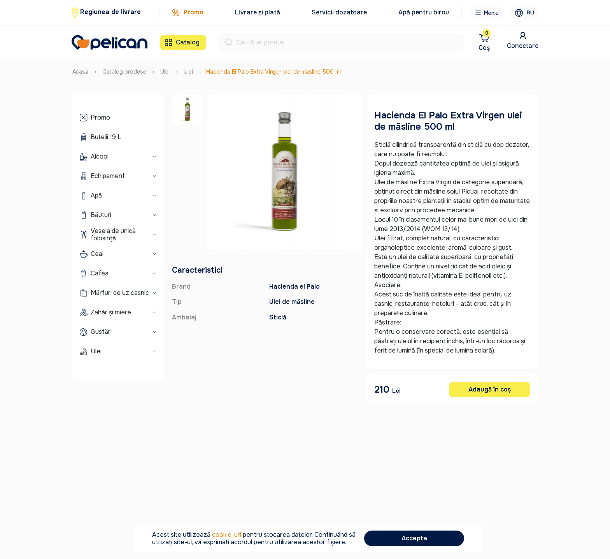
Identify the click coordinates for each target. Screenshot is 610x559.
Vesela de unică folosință (113, 231)
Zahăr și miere (111, 309)
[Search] (350, 41)
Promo (187, 12)
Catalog (182, 41)
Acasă (80, 68)
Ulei (165, 68)
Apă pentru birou (423, 12)
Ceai (97, 251)
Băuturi (101, 212)
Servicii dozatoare (339, 12)
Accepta (414, 538)
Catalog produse (124, 68)
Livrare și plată (257, 12)
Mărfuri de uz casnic (120, 290)
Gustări (101, 329)
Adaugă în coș (489, 386)
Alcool (100, 153)
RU (524, 13)
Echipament (108, 173)
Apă (96, 192)
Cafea (100, 270)
